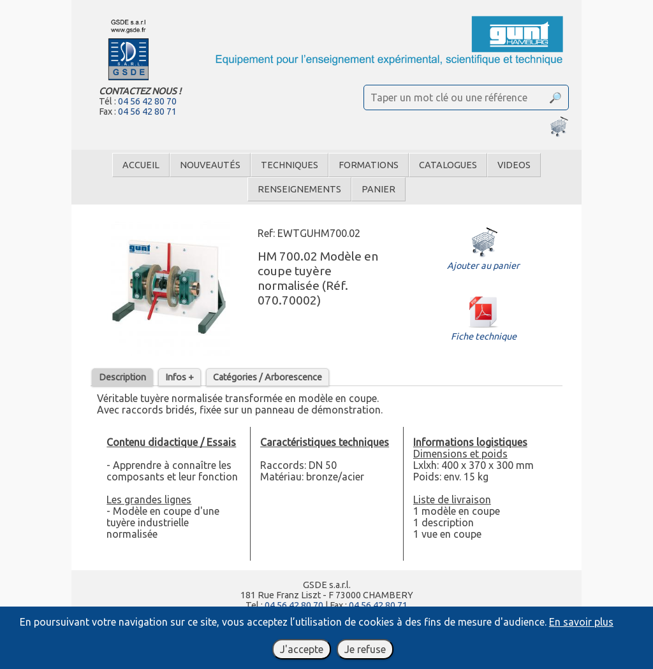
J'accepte (301, 649)
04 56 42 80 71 (147, 111)
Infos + (179, 377)
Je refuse (365, 649)
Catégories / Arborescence (267, 377)
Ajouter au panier (483, 260)
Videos (514, 165)
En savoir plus (581, 622)
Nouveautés (210, 165)
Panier (378, 189)
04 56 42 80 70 (147, 101)
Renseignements (299, 189)
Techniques (289, 165)
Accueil (140, 165)
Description (122, 377)
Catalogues (448, 165)
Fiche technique (484, 331)
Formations (369, 165)
